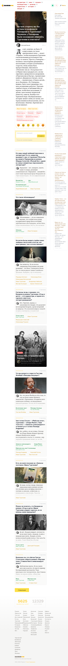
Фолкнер (47, 615)
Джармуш (17, 649)
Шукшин (33, 617)
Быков (40, 625)
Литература (19, 150)
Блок (24, 619)
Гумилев (25, 626)
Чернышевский (19, 623)
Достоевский (18, 617)
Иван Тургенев (32, 108)
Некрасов (17, 626)
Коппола (17, 643)
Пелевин (40, 613)
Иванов (40, 621)
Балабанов (18, 639)
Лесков (25, 613)
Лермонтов (18, 613)
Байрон (47, 611)
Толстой (17, 615)
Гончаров (17, 625)
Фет (16, 630)
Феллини (17, 653)
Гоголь (17, 619)
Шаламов (33, 626)
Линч (16, 651)
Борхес (47, 625)
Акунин (40, 619)
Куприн (25, 615)
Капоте (47, 632)
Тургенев (17, 621)
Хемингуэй (48, 613)
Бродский (33, 619)
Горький (25, 630)
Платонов (26, 628)
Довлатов (41, 617)
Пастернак (34, 623)
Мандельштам (27, 623)
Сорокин (40, 611)
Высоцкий (33, 634)
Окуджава (34, 632)
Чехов (24, 611)
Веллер (40, 623)
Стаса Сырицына (30, 662)
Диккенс (47, 623)
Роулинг (47, 628)
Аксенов (33, 630)
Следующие (22, 590)
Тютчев (17, 628)
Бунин (32, 615)
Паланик (47, 626)
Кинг (46, 630)
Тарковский (18, 637)
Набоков (25, 625)
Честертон (48, 619)
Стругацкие (34, 621)
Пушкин (17, 611)
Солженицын (34, 625)
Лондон (47, 621)
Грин (32, 613)
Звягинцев (18, 641)
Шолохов (33, 611)
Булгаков (25, 621)
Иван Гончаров (21, 108)
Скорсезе (17, 647)
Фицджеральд (49, 617)
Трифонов (34, 628)
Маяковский (26, 617)
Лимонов (40, 615)
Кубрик (17, 645)
